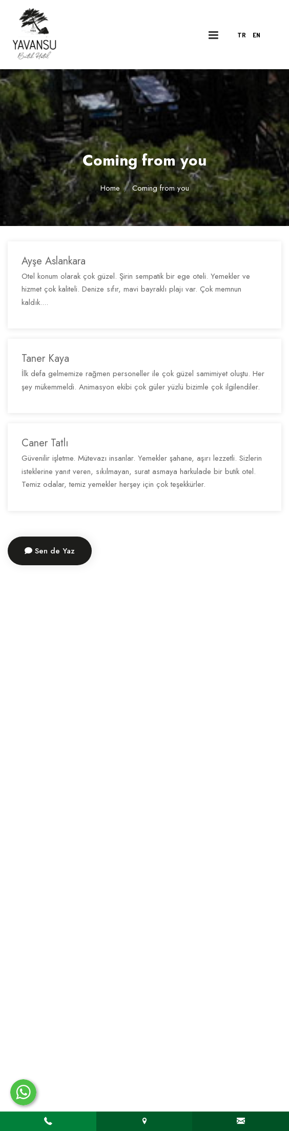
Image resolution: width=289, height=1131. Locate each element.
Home (110, 188)
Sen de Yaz (50, 551)
